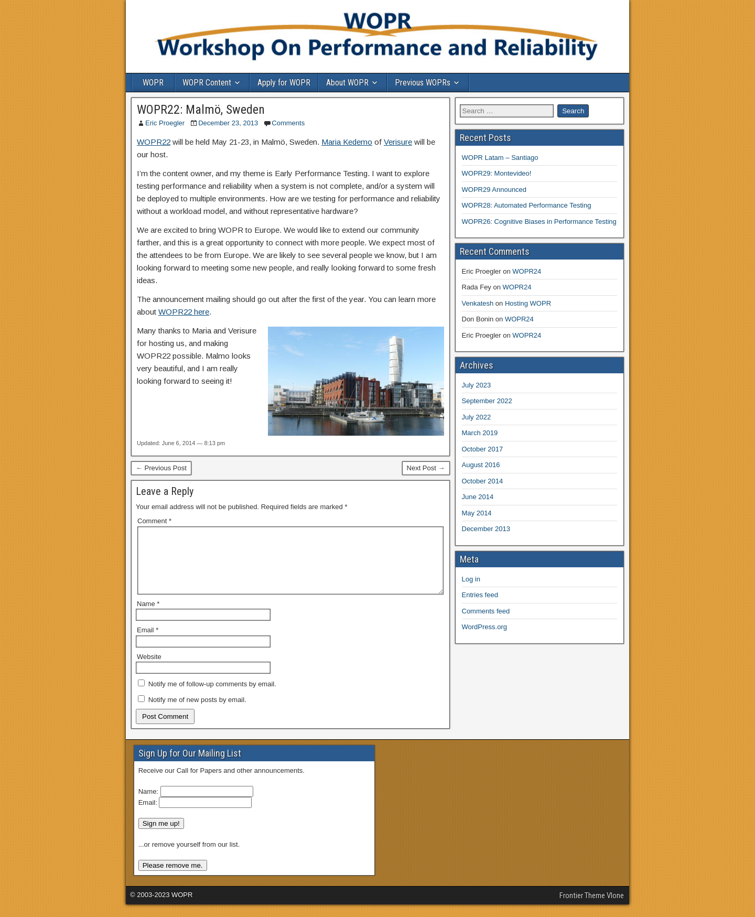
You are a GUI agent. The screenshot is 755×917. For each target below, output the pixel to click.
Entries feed (480, 595)
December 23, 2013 (228, 123)
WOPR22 (153, 141)
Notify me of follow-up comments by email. (212, 696)
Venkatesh (478, 303)
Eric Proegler (165, 123)
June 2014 (478, 497)
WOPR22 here (183, 311)
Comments (288, 123)
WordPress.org (484, 627)
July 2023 (476, 385)
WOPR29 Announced (494, 189)
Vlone (615, 908)
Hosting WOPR (528, 303)
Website (149, 669)
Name (148, 616)
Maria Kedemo (346, 141)
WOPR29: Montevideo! (497, 173)
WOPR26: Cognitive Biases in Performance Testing (539, 221)
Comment (154, 521)
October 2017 (482, 449)
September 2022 (487, 401)
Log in (471, 579)
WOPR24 (526, 271)
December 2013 (486, 529)
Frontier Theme (582, 908)
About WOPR (347, 83)
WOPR (153, 83)
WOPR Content (206, 83)
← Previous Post (161, 468)
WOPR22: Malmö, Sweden (201, 109)
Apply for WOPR (283, 83)
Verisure (398, 141)
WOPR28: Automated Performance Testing (526, 205)
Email (147, 642)
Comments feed (486, 611)
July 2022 (476, 417)
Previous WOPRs (422, 83)
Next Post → (426, 468)
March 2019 (480, 433)
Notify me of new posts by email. (197, 712)
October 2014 (482, 481)
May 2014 (477, 513)
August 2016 (481, 465)
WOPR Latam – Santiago (500, 157)
